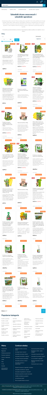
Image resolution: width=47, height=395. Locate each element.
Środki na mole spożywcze (4, 329)
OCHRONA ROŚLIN (22, 9)
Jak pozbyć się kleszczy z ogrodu (22, 369)
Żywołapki (37, 328)
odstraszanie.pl (6, 2)
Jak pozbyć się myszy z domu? (21, 354)
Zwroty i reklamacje (5, 357)
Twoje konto (37, 2)
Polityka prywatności (6, 353)
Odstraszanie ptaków (27, 331)
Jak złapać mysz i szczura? (20, 352)
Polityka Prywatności (27, 393)
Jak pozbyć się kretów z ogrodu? (22, 356)
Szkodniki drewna (39, 320)
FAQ (2, 361)
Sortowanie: (38, 36)
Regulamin (3, 350)
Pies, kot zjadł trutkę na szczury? (22, 380)
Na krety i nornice (28, 328)
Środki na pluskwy (5, 318)
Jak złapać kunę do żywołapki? (21, 358)
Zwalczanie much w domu (36, 364)
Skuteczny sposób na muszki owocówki (23, 373)
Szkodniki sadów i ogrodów (34, 9)
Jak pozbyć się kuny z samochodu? (19, 363)
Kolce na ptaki (27, 334)
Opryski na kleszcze (17, 324)
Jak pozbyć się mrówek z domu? (38, 356)
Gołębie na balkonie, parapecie (21, 376)
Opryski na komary (17, 326)
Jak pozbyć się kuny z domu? (21, 360)
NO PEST (15, 318)
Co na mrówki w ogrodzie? (37, 358)
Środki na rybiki (4, 320)
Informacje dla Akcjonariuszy (4, 369)
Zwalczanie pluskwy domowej (37, 348)
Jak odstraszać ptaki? (19, 378)
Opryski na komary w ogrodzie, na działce (24, 367)
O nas (2, 363)
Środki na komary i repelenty (17, 329)
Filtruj (17, 39)
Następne (43, 311)
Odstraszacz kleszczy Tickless (27, 319)
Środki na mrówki (5, 323)
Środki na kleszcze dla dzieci (17, 336)
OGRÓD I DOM (13, 9)
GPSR (2, 359)
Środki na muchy (5, 335)
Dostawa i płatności (5, 355)
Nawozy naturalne (39, 318)
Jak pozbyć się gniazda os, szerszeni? (23, 371)
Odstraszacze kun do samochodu (39, 334)
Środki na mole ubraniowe (4, 332)
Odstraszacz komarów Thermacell (26, 323)
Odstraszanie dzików (27, 337)
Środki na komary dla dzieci (16, 332)
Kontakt (3, 365)
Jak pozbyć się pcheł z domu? (37, 354)
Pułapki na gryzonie (39, 326)
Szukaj (44, 5)
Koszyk (41, 1)
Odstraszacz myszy (28, 326)
